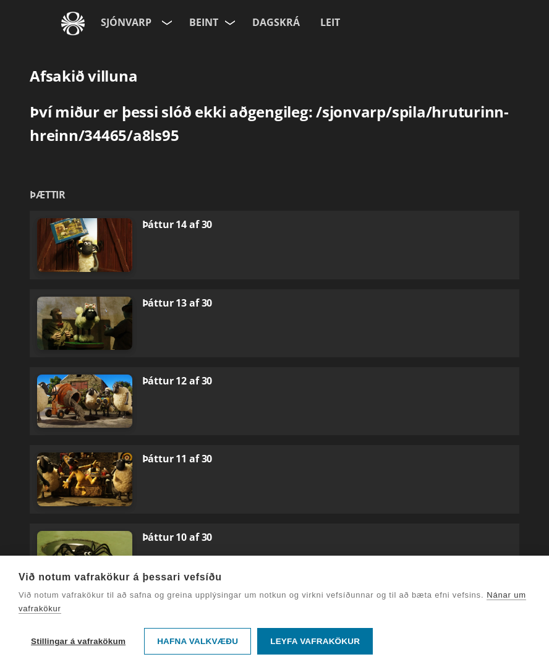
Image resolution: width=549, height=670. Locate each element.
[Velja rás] (230, 20)
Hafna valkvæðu (197, 641)
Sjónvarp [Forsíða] (126, 22)
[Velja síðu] (165, 20)
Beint (203, 22)
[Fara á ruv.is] (73, 23)
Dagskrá (276, 22)
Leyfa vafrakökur (315, 641)
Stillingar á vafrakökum (78, 641)
